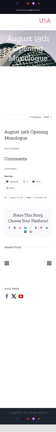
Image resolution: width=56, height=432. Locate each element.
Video (28, 197)
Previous (36, 117)
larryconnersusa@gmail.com (28, 10)
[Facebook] (6, 296)
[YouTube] (21, 296)
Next (46, 117)
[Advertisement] (28, 86)
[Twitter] (13, 296)
